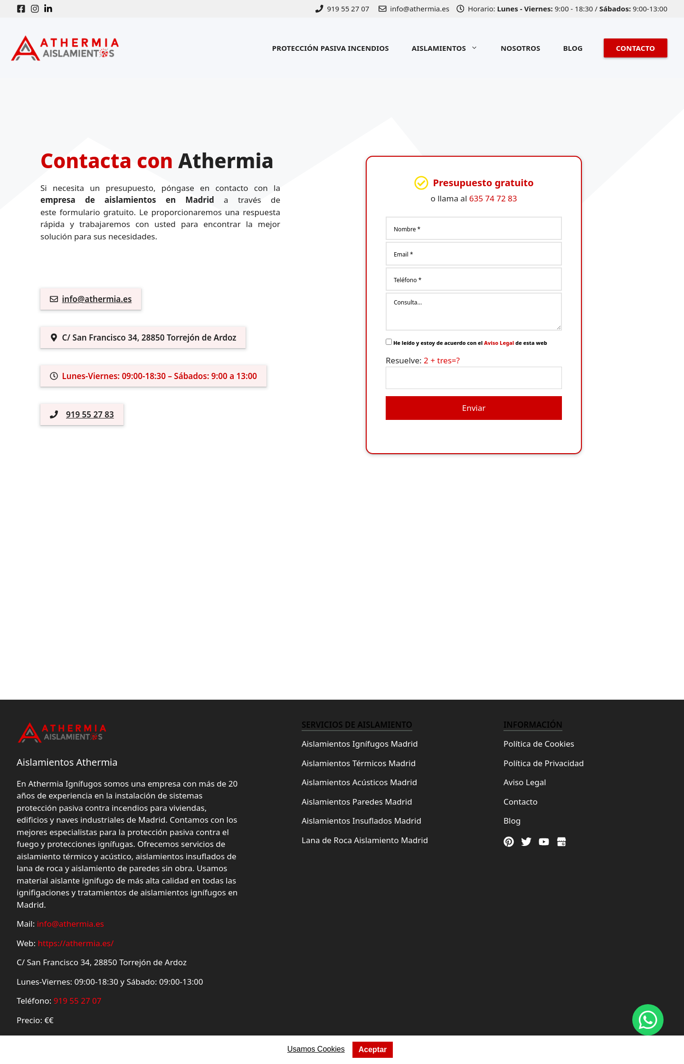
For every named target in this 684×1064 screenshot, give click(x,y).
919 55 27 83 (90, 414)
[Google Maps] (561, 841)
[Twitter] (526, 841)
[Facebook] (23, 8)
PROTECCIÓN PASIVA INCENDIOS (330, 48)
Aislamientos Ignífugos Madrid (360, 743)
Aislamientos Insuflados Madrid (361, 820)
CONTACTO (635, 48)
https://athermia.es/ (76, 943)
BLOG (572, 48)
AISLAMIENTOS (450, 48)
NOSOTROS (521, 48)
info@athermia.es (97, 299)
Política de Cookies (539, 743)
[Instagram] (37, 8)
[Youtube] (544, 841)
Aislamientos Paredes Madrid (357, 801)
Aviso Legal (499, 342)
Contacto (521, 801)
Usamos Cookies (316, 1049)
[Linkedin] (50, 8)
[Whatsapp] (648, 1020)
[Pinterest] (509, 841)
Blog (512, 820)
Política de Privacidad (544, 763)
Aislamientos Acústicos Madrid (359, 782)
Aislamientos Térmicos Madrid (359, 763)
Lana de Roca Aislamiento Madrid (365, 840)
